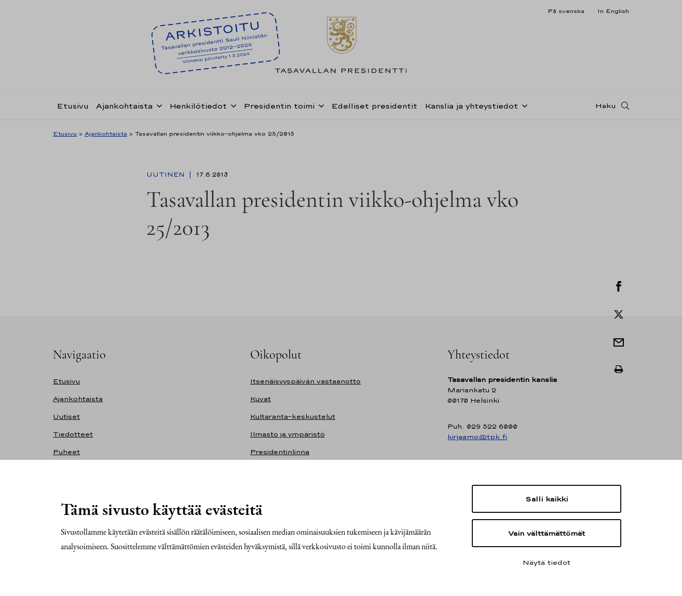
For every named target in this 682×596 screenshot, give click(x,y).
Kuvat (260, 398)
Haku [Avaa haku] (605, 105)
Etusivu (73, 106)
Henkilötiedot (198, 106)
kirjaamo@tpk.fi (477, 436)
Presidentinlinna (279, 451)
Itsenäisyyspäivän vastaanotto (305, 381)
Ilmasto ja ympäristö (287, 434)
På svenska (566, 11)
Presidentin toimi (279, 106)
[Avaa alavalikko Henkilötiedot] (231, 105)
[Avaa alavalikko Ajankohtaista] (157, 105)
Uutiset (66, 416)
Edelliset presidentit (374, 106)
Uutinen (166, 174)
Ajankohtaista (124, 106)
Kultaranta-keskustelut (292, 416)
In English (613, 11)
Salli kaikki (546, 499)
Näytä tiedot (546, 562)
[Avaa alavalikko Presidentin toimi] (319, 105)
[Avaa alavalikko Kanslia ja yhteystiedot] (522, 105)
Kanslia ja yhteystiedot (471, 106)
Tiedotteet (73, 434)
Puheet (66, 451)
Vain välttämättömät (546, 533)
